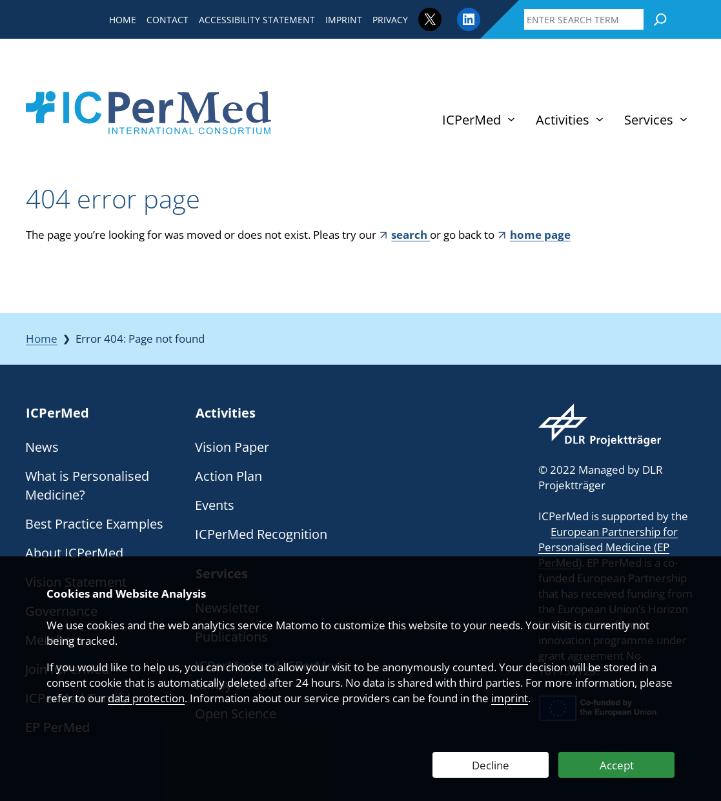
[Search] (660, 19)
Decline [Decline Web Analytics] (490, 765)
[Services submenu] (683, 119)
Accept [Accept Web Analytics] (617, 765)
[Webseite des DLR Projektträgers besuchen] (599, 425)
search (410, 234)
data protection (146, 698)
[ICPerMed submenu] (511, 119)
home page (540, 234)
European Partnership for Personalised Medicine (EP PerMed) (608, 547)
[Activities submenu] (600, 119)
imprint (509, 698)
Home (41, 338)
